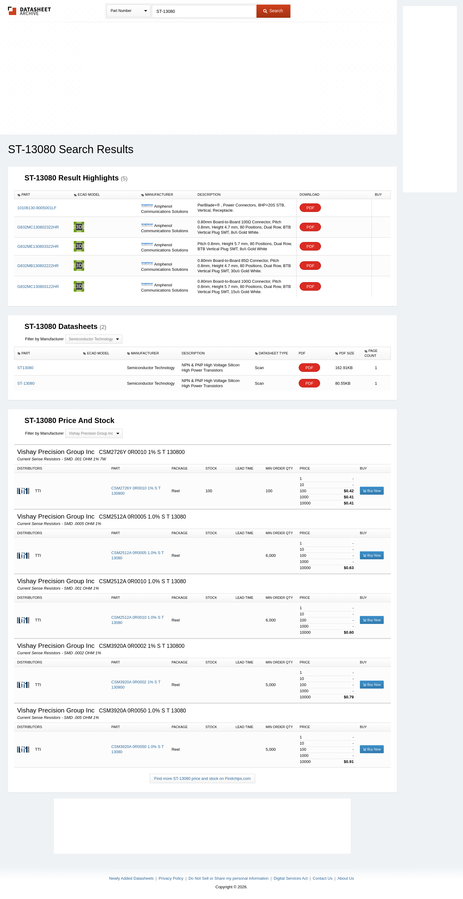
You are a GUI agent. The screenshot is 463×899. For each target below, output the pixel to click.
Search (273, 10)
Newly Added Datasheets (131, 878)
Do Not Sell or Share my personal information (229, 878)
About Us (346, 878)
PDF (310, 208)
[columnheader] (42, 195)
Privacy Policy (171, 878)
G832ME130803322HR (37, 246)
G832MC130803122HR (38, 286)
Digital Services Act (291, 878)
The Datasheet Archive (29, 11)
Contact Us (322, 878)
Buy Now (372, 491)
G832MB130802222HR (37, 265)
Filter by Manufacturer (44, 339)
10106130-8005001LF (36, 208)
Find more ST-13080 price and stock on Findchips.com (202, 778)
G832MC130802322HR (38, 227)
